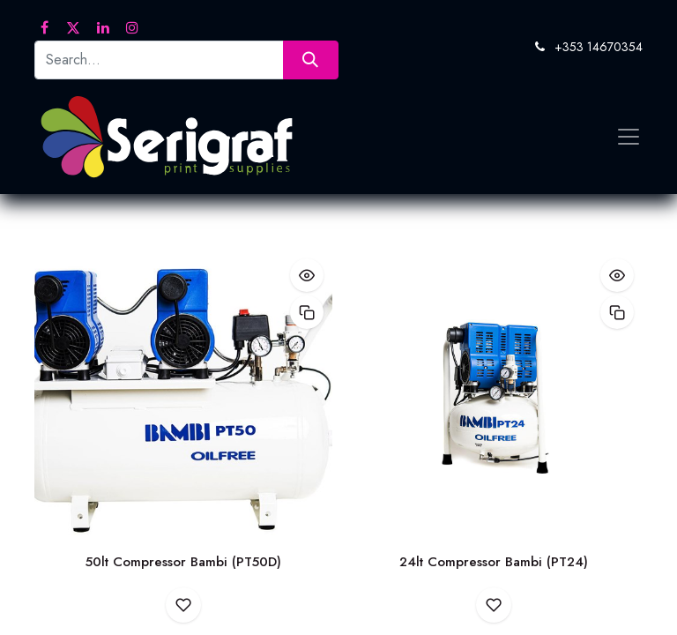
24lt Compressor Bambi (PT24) (493, 562)
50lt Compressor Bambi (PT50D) (183, 562)
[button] (307, 275)
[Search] (310, 59)
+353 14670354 (598, 47)
